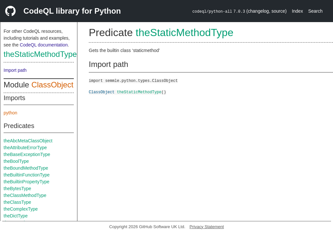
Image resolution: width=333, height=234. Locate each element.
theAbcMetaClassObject (28, 140)
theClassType (17, 202)
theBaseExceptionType (27, 154)
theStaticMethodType (40, 54)
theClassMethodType (25, 195)
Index (297, 11)
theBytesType (17, 188)
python (10, 112)
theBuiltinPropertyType (26, 181)
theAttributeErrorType (25, 147)
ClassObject (52, 84)
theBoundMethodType (26, 168)
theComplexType (21, 209)
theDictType (16, 215)
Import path (15, 70)
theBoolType (16, 161)
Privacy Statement (207, 226)
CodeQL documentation (44, 44)
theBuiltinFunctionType (27, 174)
